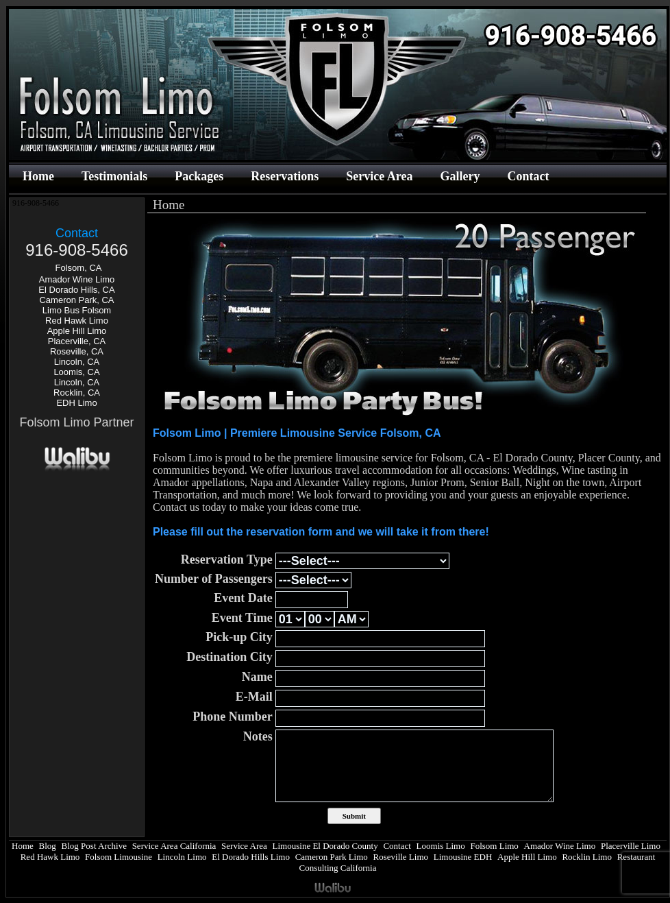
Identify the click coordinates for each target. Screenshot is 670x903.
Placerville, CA (77, 341)
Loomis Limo (441, 846)
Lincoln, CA (76, 362)
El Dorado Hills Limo (251, 857)
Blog (47, 846)
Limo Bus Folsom (76, 310)
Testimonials (114, 176)
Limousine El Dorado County (325, 846)
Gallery (460, 176)
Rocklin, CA (76, 392)
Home (38, 176)
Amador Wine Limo (77, 279)
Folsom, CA (78, 268)
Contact (528, 176)
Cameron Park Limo (331, 857)
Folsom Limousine (118, 857)
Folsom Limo (494, 846)
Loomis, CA (76, 372)
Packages (199, 176)
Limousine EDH (463, 857)
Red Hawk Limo (76, 320)
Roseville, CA (76, 351)
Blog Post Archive (94, 846)
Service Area (379, 176)
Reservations (285, 176)
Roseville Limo (401, 857)
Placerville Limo (630, 846)
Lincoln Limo (182, 857)
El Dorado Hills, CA (76, 290)
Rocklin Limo (587, 857)
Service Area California (174, 846)
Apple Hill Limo (77, 331)
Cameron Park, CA (76, 300)
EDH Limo (76, 403)
